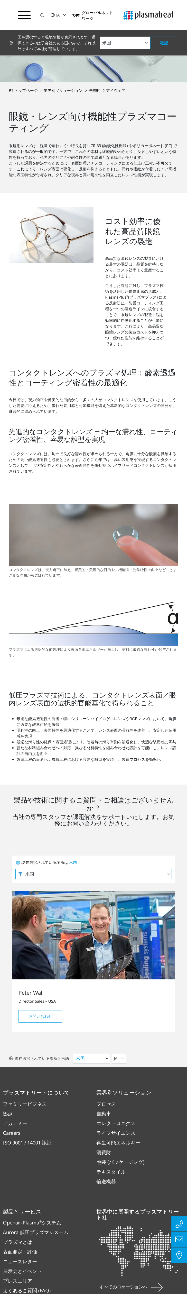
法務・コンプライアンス (147, 1200)
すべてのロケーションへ (131, 1129)
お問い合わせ (40, 858)
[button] (42, 15)
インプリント (90, 1200)
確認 (164, 43)
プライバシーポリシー (34, 1200)
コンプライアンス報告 (95, 1227)
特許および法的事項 (32, 1227)
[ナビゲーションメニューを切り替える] (24, 15)
